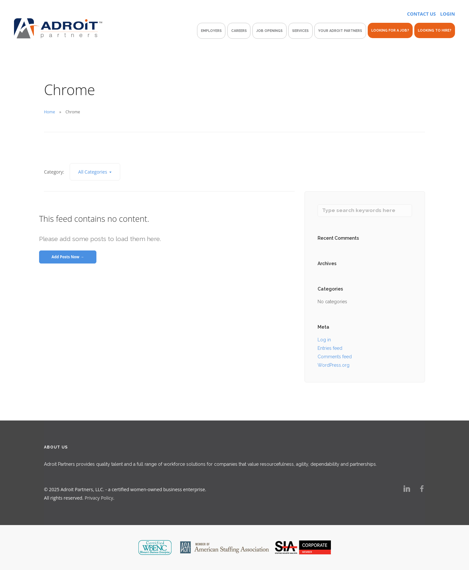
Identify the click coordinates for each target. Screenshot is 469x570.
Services (300, 31)
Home (49, 112)
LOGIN (447, 14)
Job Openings (269, 31)
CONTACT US (421, 14)
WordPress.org (333, 365)
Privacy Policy (99, 498)
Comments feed (335, 356)
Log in (324, 339)
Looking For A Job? (390, 30)
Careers (239, 31)
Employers (211, 31)
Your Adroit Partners (340, 31)
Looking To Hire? (434, 30)
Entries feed (330, 348)
